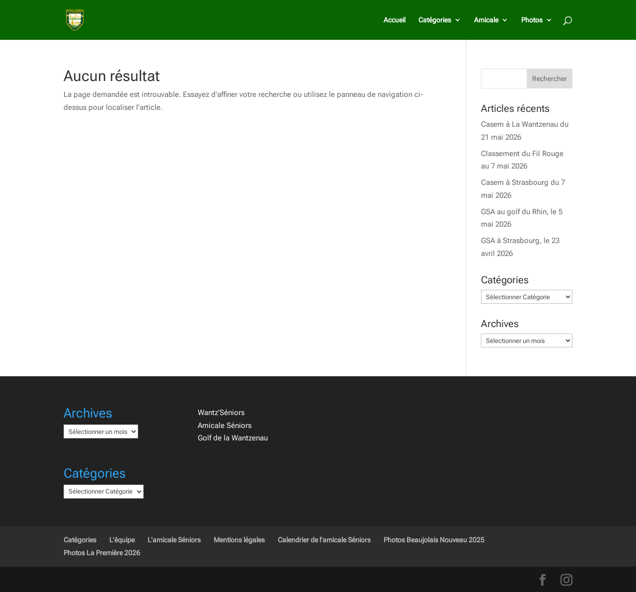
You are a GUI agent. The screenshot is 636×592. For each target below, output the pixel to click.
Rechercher (549, 79)
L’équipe (122, 540)
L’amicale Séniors (174, 540)
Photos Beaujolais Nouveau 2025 (434, 540)
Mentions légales (239, 540)
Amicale (486, 20)
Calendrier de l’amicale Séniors (324, 540)
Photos (532, 20)
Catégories (434, 20)
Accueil (394, 20)
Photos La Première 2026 (102, 553)
